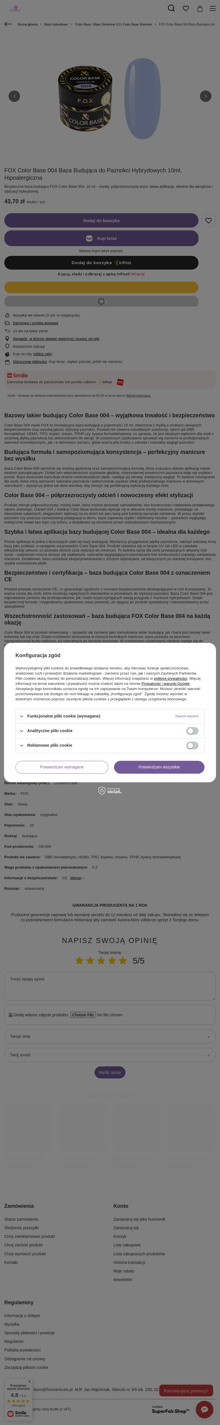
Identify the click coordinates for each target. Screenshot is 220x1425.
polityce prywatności (170, 678)
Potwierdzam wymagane (62, 767)
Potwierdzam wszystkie (159, 767)
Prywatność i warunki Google (166, 683)
